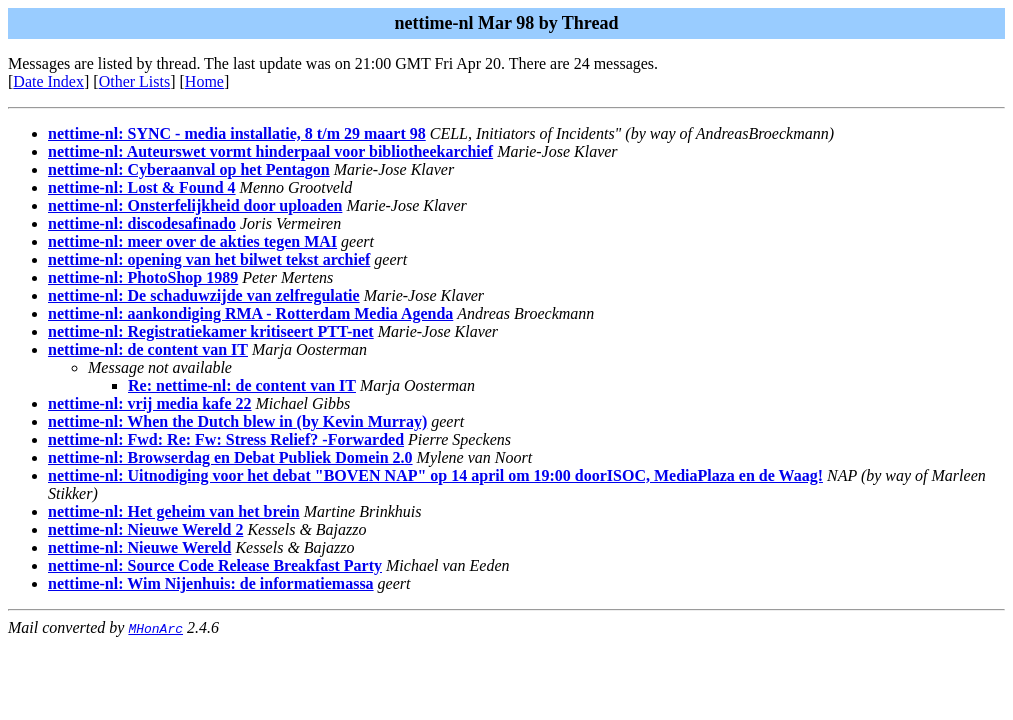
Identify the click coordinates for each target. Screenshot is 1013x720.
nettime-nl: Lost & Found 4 (142, 187)
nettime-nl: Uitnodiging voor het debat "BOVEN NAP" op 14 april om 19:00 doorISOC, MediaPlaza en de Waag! (435, 475)
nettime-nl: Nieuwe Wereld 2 (145, 529)
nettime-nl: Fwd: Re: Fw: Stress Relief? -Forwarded (226, 439)
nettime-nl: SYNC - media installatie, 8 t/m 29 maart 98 (237, 133)
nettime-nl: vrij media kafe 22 (150, 403)
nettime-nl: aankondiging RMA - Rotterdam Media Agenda (250, 313)
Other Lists (135, 81)
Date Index (48, 81)
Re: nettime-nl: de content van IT (242, 385)
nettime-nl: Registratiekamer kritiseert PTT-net (211, 331)
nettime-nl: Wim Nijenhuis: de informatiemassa (211, 583)
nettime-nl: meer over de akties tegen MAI (192, 241)
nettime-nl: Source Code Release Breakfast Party (215, 565)
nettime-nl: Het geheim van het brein (174, 511)
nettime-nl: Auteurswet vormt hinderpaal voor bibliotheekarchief (270, 151)
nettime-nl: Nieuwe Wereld (139, 547)
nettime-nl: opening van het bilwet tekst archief (209, 259)
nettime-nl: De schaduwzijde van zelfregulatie (204, 295)
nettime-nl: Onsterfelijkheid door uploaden (195, 205)
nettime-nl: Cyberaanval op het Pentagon (189, 169)
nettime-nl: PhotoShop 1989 (143, 277)
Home (204, 81)
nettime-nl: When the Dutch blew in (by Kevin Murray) (237, 421)
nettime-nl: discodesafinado (142, 223)
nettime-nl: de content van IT (148, 349)
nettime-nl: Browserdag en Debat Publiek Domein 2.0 (230, 457)
